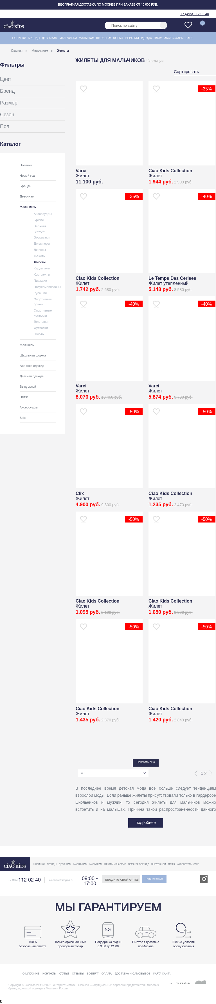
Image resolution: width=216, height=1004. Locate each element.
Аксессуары (173, 38)
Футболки (41, 328)
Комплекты (42, 274)
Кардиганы (42, 268)
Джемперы (42, 243)
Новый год (27, 175)
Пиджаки (40, 281)
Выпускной (28, 386)
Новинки (19, 38)
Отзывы (78, 974)
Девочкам (49, 38)
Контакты (49, 974)
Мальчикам (68, 38)
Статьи (64, 974)
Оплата (107, 974)
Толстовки (41, 322)
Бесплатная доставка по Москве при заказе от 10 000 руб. (108, 4)
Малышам (86, 38)
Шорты (39, 334)
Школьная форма (109, 38)
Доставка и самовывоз (132, 974)
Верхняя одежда (138, 38)
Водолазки (42, 237)
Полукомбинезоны (47, 287)
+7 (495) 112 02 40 (194, 14)
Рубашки (40, 293)
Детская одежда (32, 376)
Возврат (92, 974)
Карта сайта (161, 974)
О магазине (30, 974)
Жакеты (40, 256)
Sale (189, 38)
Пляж (158, 38)
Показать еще (146, 762)
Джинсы (40, 250)
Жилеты (40, 262)
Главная (16, 50)
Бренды (34, 38)
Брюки (39, 220)
